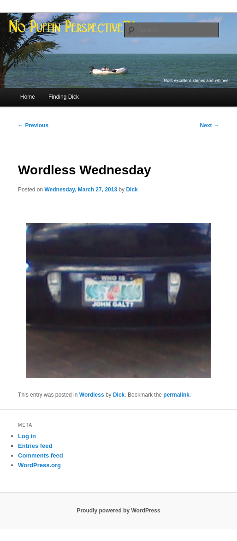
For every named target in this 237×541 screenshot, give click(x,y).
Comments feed (40, 455)
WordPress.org (39, 465)
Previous (33, 125)
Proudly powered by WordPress (118, 510)
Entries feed (35, 445)
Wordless (91, 395)
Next (209, 125)
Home (27, 97)
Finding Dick (63, 97)
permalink (176, 395)
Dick (131, 189)
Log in (27, 436)
